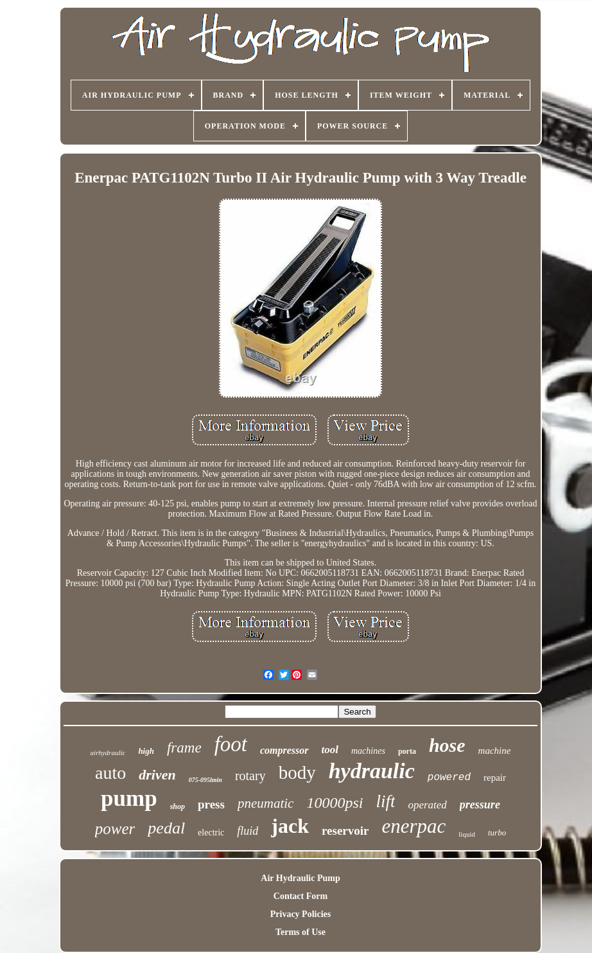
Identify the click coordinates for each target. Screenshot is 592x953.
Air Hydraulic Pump (300, 878)
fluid (247, 830)
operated (427, 805)
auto (110, 773)
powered (449, 777)
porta (407, 751)
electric (211, 832)
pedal (166, 828)
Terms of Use (300, 932)
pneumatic (265, 803)
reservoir (345, 830)
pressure (480, 804)
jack (290, 825)
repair (494, 777)
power (115, 828)
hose (447, 745)
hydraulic (372, 771)
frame (184, 748)
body (297, 772)
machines (368, 751)
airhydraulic (108, 752)
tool (330, 750)
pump (129, 798)
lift (385, 801)
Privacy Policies (300, 914)
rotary (250, 776)
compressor (284, 750)
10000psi (334, 802)
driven (157, 775)
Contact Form (300, 896)
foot (230, 744)
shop (177, 806)
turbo (497, 832)
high (146, 751)
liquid (466, 834)
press (211, 804)
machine (494, 750)
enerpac (413, 826)
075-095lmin (205, 779)
